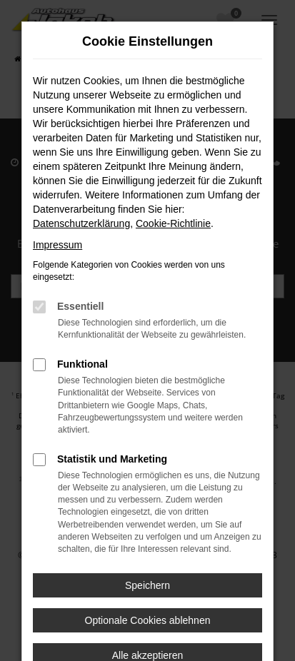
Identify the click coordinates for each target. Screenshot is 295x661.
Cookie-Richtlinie (173, 223)
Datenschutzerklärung (81, 223)
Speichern (147, 585)
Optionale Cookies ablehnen (148, 620)
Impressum (57, 245)
